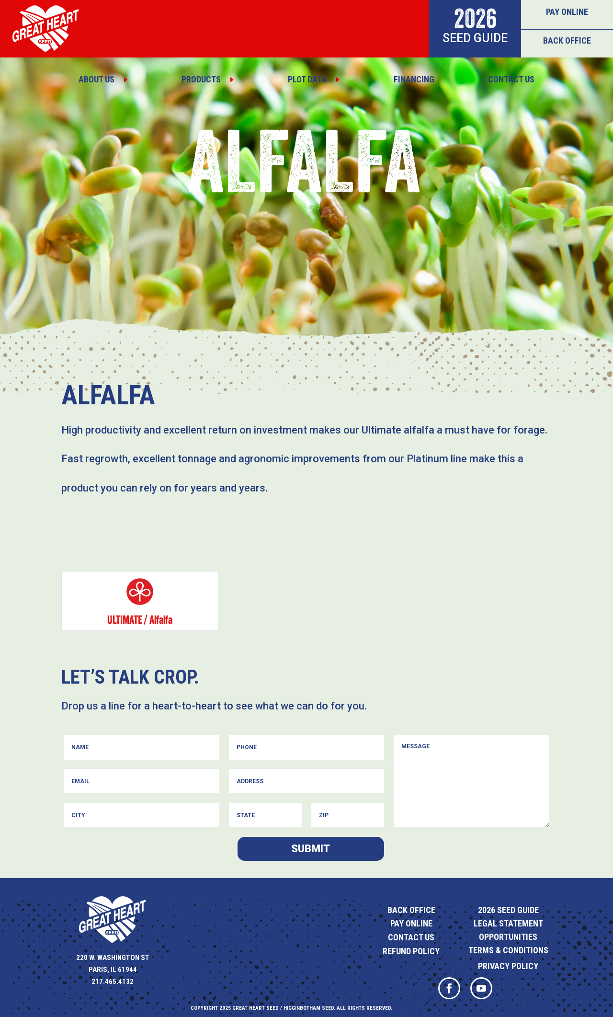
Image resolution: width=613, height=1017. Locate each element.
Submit (310, 849)
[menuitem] (103, 79)
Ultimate (124, 620)
